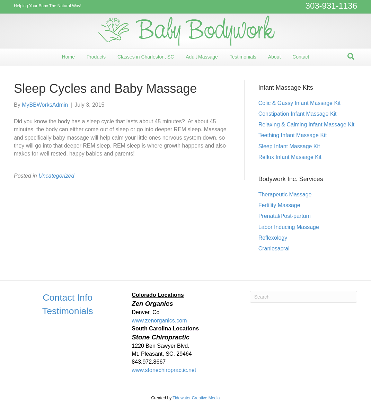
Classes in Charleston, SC (145, 57)
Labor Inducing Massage (288, 227)
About (274, 57)
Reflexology (273, 238)
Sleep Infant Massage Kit (289, 146)
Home (68, 57)
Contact (300, 57)
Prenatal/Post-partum (284, 216)
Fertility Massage (279, 205)
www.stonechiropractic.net (164, 370)
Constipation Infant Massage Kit (297, 114)
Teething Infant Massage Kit (292, 135)
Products (96, 57)
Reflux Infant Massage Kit (289, 157)
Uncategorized (56, 176)
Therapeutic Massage (285, 194)
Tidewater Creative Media (196, 398)
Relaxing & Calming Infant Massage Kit (306, 124)
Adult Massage (202, 57)
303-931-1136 (331, 5)
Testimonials (243, 57)
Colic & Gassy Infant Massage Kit (299, 103)
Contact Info (67, 297)
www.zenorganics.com (159, 320)
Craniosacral (274, 248)
